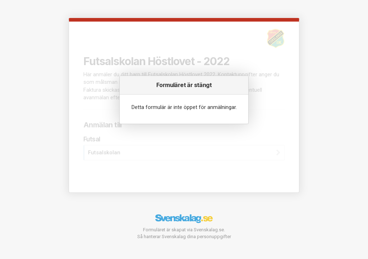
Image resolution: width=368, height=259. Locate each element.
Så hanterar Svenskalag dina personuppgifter (184, 236)
